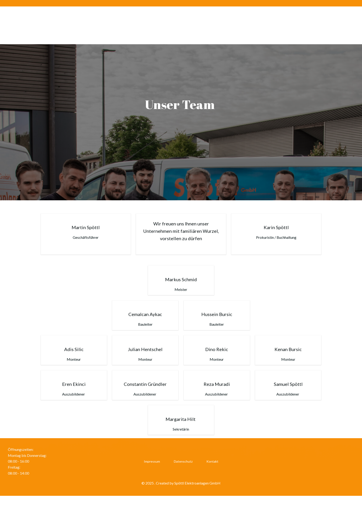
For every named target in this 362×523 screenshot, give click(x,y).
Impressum (152, 486)
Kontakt (212, 486)
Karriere (254, 25)
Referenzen (333, 25)
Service (307, 25)
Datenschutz (183, 486)
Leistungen (281, 25)
